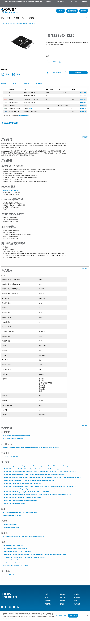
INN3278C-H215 (32, 23)
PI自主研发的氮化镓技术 (10, 190)
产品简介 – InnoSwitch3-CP (11, 527)
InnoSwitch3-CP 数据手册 (10, 457)
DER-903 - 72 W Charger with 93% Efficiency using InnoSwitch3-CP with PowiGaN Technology (31, 469)
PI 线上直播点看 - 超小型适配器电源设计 (15, 548)
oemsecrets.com (23, 115)
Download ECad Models (10, 575)
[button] (22, 42)
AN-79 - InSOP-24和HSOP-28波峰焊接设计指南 (16, 436)
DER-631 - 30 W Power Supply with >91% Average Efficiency (20, 500)
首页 (4, 23)
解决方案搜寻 (72, 11)
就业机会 (77, 597)
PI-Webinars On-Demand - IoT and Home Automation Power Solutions (24, 557)
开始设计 (60, 11)
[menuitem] (87, 5)
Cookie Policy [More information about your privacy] (13, 619)
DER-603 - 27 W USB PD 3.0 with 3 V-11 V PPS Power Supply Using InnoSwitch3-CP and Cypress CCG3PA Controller (37, 495)
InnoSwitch (13, 23)
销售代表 (62, 601)
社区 (23, 18)
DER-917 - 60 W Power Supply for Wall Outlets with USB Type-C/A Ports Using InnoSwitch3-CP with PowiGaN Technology (39, 472)
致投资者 (77, 594)
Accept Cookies (73, 616)
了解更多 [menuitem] (48, 1)
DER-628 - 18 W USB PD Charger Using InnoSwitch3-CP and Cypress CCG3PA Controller (29, 492)
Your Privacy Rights (61, 616)
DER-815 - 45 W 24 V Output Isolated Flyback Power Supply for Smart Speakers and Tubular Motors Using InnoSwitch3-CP (39, 486)
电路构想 (47, 604)
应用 (8, 18)
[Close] (87, 616)
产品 (2, 18)
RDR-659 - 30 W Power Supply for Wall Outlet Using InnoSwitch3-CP (23, 498)
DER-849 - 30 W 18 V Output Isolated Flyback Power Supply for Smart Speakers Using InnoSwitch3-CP (33, 475)
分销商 (62, 604)
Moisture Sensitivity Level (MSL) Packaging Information (20, 512)
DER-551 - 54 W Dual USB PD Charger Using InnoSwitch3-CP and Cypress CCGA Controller (29, 489)
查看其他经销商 (9, 123)
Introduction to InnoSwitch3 (11, 563)
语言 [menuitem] (76, 1)
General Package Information (12, 515)
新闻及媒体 (63, 597)
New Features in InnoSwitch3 (11, 560)
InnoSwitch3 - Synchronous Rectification (15, 566)
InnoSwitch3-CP (22, 23)
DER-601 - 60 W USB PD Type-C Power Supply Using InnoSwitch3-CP (23, 483)
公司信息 (31, 18)
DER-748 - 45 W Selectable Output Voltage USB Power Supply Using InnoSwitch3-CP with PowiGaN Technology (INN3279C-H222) (41, 477)
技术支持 (83, 11)
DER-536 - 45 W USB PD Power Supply (14, 503)
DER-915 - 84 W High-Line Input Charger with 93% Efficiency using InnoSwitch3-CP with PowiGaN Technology (35, 466)
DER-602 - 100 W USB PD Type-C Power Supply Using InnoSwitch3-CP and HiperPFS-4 (28, 480)
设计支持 (16, 18)
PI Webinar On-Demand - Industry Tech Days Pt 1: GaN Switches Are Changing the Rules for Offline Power (34, 554)
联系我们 (77, 604)
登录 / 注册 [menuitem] (84, 1)
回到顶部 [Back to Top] (85, 137)
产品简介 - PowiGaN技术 (10, 524)
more (30, 108)
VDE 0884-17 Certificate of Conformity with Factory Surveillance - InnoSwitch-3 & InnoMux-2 (31, 448)
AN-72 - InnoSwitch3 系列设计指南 (13, 439)
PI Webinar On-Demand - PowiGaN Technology (17, 551)
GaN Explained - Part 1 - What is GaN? (14, 546)
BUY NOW (83, 93)
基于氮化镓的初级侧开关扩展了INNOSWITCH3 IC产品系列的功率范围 (23, 536)
